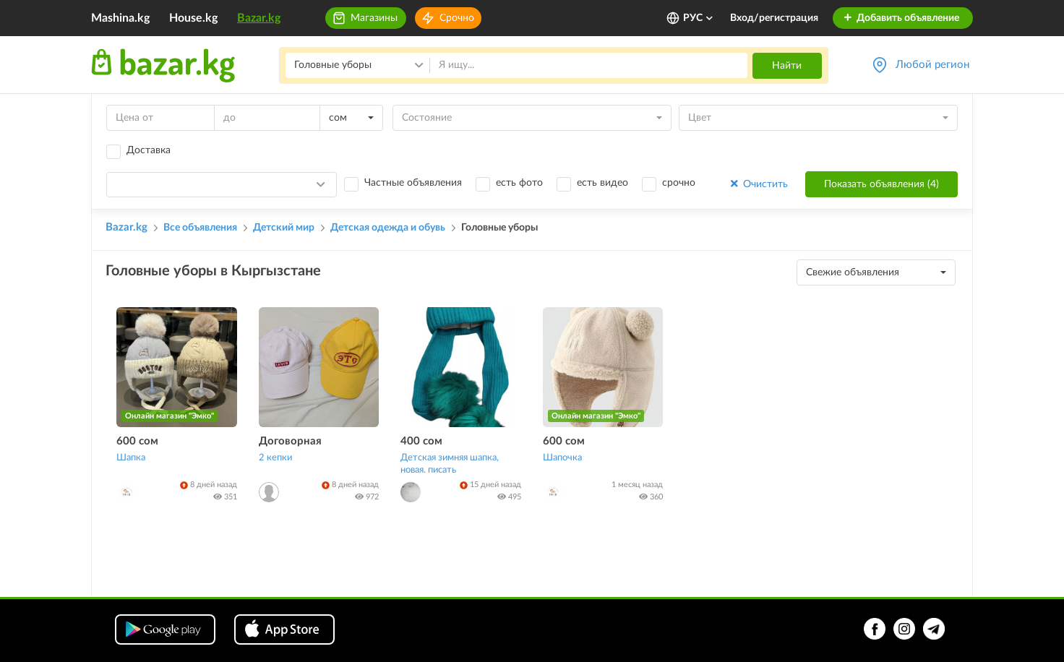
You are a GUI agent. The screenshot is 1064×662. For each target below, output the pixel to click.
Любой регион (932, 64)
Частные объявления (413, 183)
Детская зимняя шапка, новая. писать (449, 464)
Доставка (148, 150)
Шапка (130, 458)
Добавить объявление (901, 18)
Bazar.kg (258, 18)
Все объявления (200, 228)
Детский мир (283, 228)
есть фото (519, 183)
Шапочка (562, 458)
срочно (678, 183)
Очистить (758, 184)
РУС (698, 18)
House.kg (193, 18)
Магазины (374, 18)
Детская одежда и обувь (387, 228)
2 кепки (275, 458)
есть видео (602, 183)
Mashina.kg (120, 18)
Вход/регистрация (774, 18)
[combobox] (351, 118)
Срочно (456, 18)
